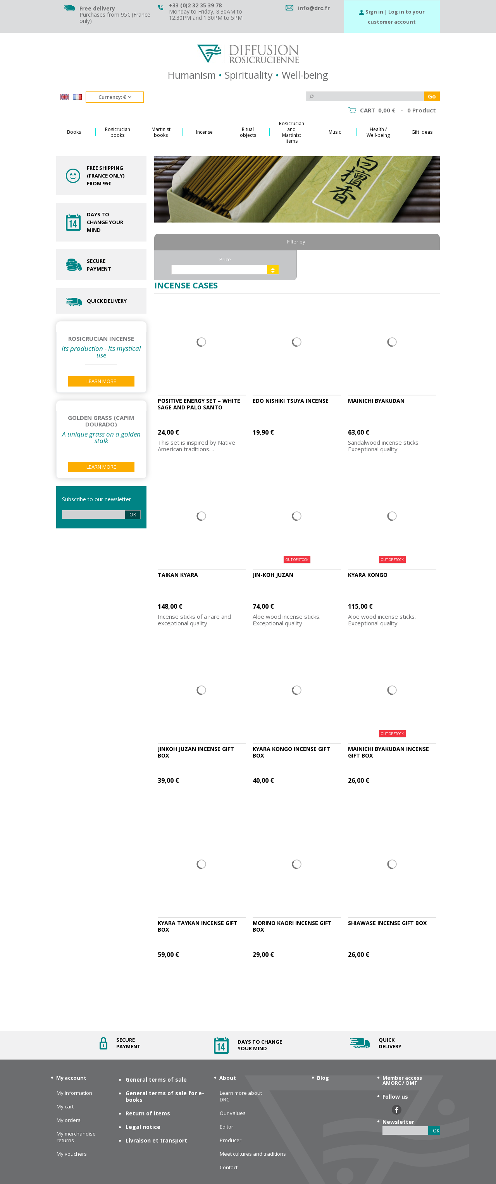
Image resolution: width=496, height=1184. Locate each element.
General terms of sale (156, 1079)
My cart (65, 1106)
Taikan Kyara (178, 574)
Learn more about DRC (241, 1096)
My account (71, 1077)
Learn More (101, 381)
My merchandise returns (76, 1137)
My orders (69, 1120)
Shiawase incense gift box (387, 923)
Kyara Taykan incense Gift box (198, 926)
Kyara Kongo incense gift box (291, 752)
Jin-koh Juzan (273, 574)
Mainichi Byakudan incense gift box (388, 752)
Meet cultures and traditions (253, 1154)
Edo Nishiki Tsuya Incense (291, 400)
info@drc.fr (314, 8)
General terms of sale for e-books (165, 1096)
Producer (230, 1140)
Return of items (148, 1113)
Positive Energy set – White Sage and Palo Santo (199, 404)
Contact (229, 1167)
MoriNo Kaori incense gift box (292, 926)
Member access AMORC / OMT (402, 1080)
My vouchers (72, 1154)
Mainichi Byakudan (376, 400)
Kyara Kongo (368, 574)
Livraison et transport (156, 1140)
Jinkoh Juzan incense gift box (196, 752)
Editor (226, 1127)
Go (432, 96)
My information (74, 1093)
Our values (233, 1113)
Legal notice (143, 1127)
